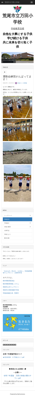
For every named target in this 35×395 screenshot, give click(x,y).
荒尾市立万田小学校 (12, 2)
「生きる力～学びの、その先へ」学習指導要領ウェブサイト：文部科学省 (17, 272)
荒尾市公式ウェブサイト (11, 287)
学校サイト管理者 (21, 83)
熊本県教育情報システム (11, 284)
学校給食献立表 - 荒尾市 (11, 293)
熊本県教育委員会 (8, 281)
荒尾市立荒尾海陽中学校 (11, 290)
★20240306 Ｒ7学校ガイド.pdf (13, 357)
